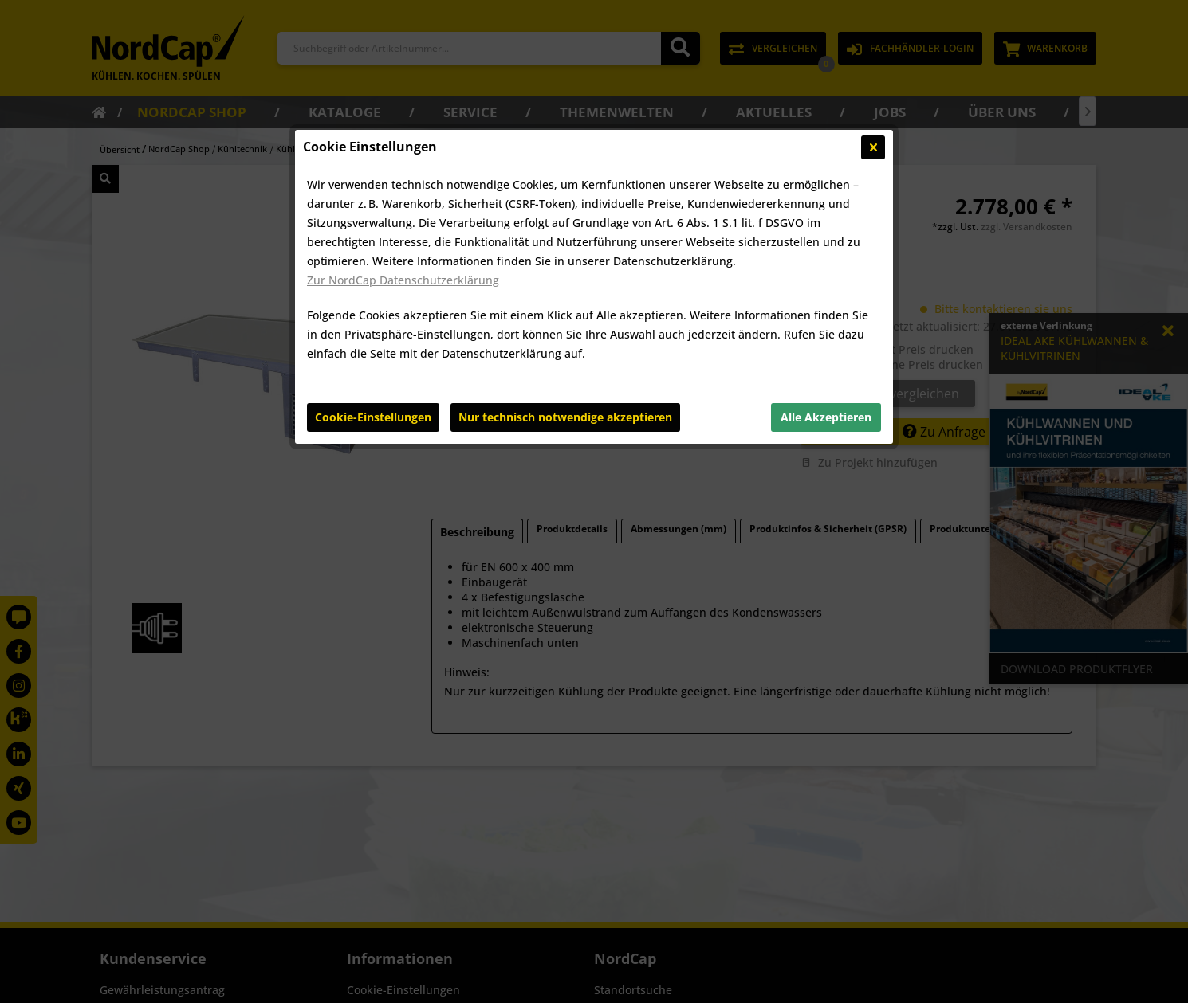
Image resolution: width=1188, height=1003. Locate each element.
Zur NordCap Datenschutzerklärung (403, 280)
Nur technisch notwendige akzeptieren (565, 417)
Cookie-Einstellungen (373, 417)
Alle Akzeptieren (826, 417)
